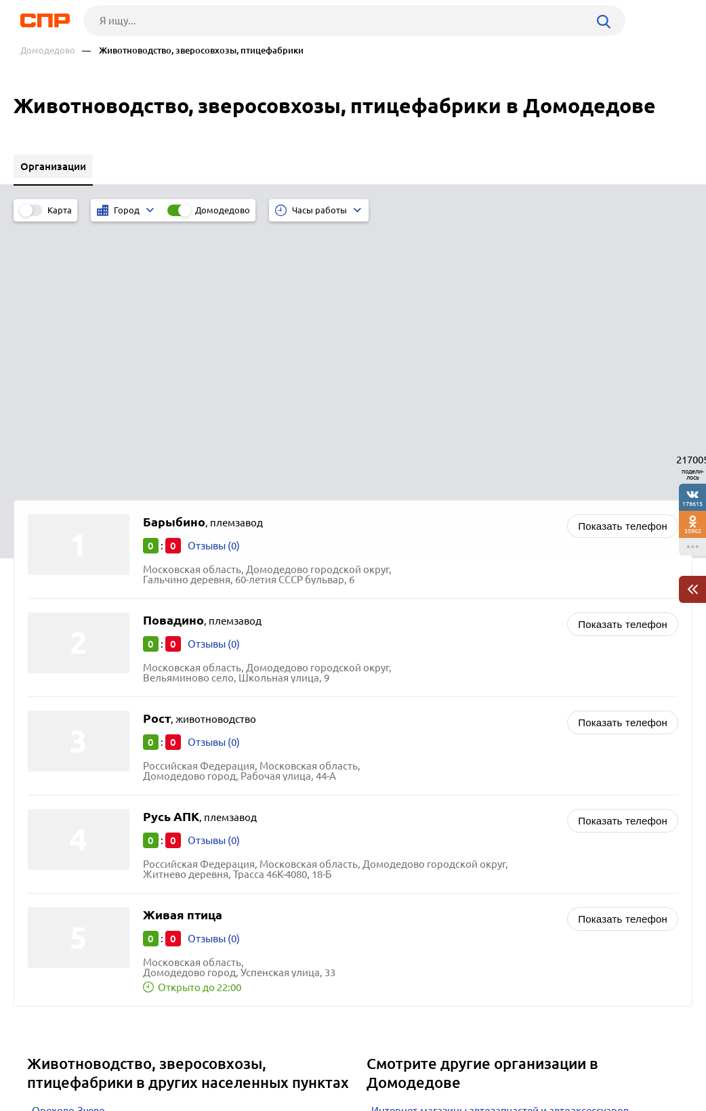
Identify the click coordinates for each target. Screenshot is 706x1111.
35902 (692, 530)
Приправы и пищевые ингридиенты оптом (473, 911)
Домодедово (47, 50)
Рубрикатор (37, 1060)
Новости (121, 1060)
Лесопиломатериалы (422, 861)
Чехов (46, 861)
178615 (692, 503)
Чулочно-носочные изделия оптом (454, 894)
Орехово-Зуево (68, 844)
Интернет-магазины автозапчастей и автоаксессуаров (500, 844)
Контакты (315, 1060)
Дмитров (53, 878)
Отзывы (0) (214, 279)
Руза (42, 911)
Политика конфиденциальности (193, 1100)
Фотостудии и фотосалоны (435, 878)
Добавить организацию (633, 1060)
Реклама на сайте (217, 1060)
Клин (44, 894)
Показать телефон (622, 259)
